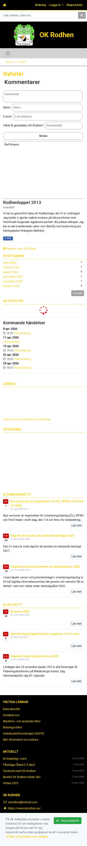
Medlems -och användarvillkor (22, 721)
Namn (6, 107)
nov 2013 (21, 62)
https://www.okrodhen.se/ (24, 808)
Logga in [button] (55, 5)
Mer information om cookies (20, 739)
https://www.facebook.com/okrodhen (27, 419)
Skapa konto (74, 5)
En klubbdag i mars (15, 758)
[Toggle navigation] (8, 53)
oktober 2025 (11, 286)
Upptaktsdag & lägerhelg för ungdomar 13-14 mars (44, 634)
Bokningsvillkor (12, 727)
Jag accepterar (67, 820)
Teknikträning (22, 333)
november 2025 (13, 281)
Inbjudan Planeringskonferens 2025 (35, 656)
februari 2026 (11, 267)
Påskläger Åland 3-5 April (19, 765)
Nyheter (9, 62)
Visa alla (77, 293)
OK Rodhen (56, 35)
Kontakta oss (11, 715)
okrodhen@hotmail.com (22, 802)
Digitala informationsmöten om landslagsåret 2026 (45, 566)
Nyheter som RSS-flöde (19, 248)
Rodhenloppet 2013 (22, 202)
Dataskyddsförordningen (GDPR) (23, 733)
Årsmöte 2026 (19, 611)
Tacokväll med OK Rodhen (19, 771)
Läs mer (76, 525)
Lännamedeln (11, 342)
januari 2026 (10, 272)
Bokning (40, 5)
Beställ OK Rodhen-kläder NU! (22, 777)
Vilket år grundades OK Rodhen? (23, 125)
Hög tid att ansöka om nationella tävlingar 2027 (42, 535)
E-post (7, 116)
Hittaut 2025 (10, 783)
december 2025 (13, 276)
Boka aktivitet (11, 709)
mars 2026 (10, 262)
